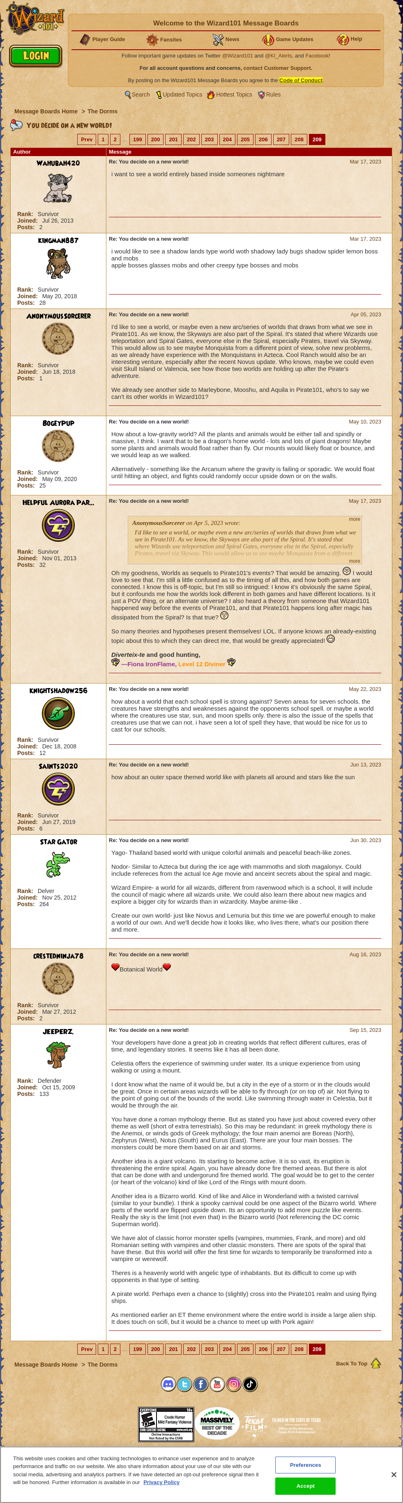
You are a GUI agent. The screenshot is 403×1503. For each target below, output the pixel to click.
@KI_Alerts (278, 56)
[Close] (394, 1480)
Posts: (27, 227)
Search (141, 94)
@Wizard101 (237, 56)
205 (245, 139)
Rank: (26, 214)
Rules (273, 94)
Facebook (317, 56)
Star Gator (58, 842)
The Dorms (102, 111)
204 (227, 139)
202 (191, 139)
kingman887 (58, 241)
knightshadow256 (59, 691)
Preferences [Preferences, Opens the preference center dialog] (305, 1471)
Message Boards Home (46, 111)
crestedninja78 (58, 956)
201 (173, 139)
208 (299, 139)
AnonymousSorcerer (58, 316)
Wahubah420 (58, 163)
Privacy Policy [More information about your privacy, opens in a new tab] (161, 1488)
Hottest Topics (234, 94)
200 (155, 139)
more (354, 519)
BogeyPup (58, 423)
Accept (306, 1492)
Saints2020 (58, 766)
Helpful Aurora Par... (58, 503)
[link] (117, 1422)
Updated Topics (183, 94)
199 (137, 139)
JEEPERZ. (58, 1032)
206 (263, 139)
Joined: (28, 220)
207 (281, 139)
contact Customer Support (277, 68)
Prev (86, 139)
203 (209, 139)
